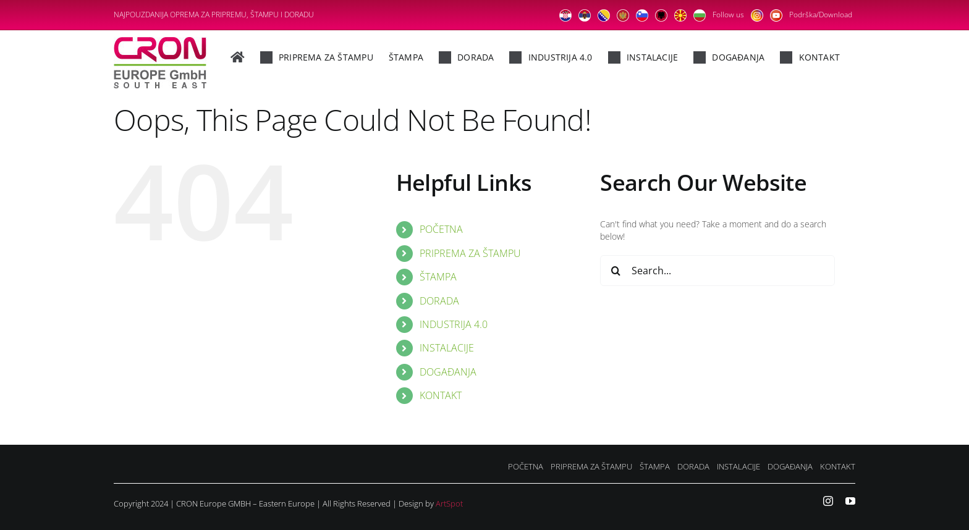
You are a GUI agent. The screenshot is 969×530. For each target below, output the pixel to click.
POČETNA (441, 229)
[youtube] (850, 501)
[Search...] (717, 270)
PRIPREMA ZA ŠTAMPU (470, 253)
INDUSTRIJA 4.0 (454, 324)
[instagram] (828, 501)
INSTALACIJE (447, 348)
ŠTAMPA (438, 277)
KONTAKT (441, 395)
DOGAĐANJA (448, 372)
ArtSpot (449, 503)
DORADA (439, 301)
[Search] (615, 270)
